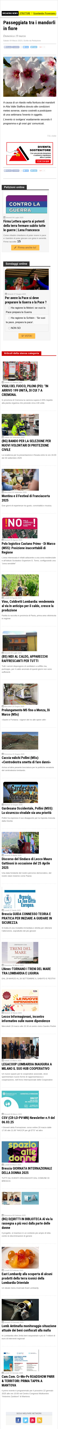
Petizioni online (14, 187)
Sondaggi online (16, 263)
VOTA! (26, 336)
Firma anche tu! (25, 247)
